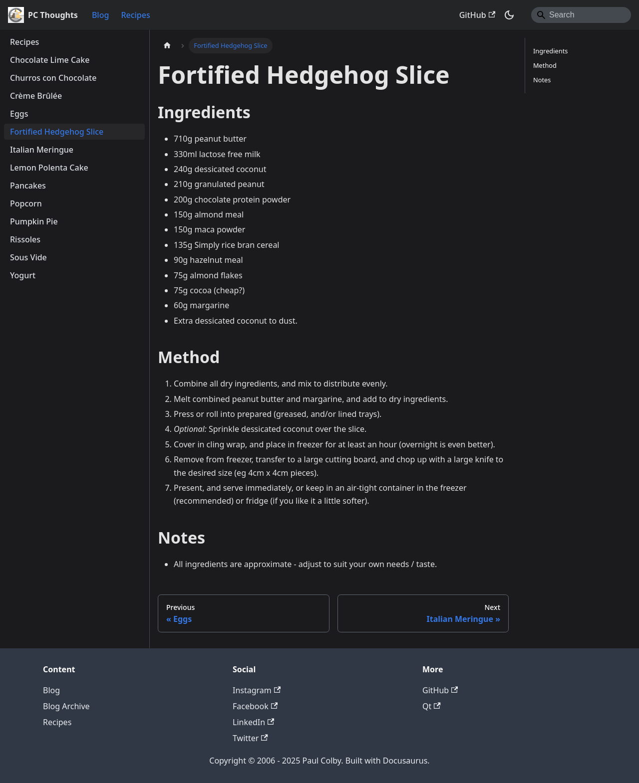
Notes (542, 79)
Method (545, 65)
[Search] (581, 15)
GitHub (477, 14)
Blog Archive (66, 706)
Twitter (250, 738)
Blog (100, 14)
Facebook (255, 706)
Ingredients (550, 50)
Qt (431, 706)
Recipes (135, 14)
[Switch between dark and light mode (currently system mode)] (509, 15)
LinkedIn (253, 722)
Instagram (257, 690)
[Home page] (167, 45)
